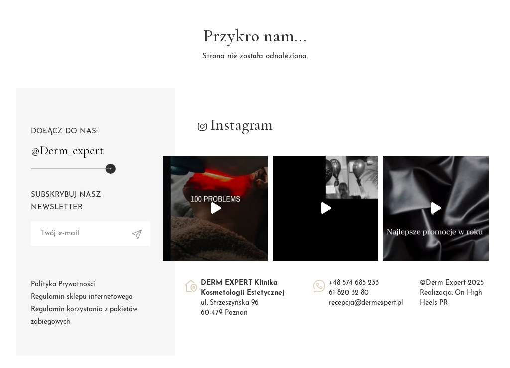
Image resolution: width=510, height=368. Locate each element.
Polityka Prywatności (63, 284)
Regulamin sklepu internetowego (82, 297)
